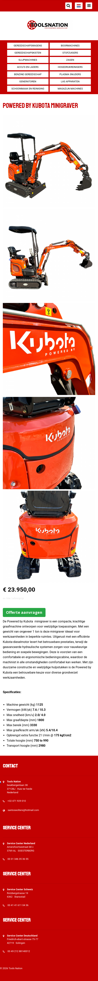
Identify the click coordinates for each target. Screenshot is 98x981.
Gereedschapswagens (28, 45)
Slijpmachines (27, 59)
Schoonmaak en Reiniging (27, 88)
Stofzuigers (70, 52)
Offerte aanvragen (24, 612)
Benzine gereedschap (28, 74)
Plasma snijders (70, 74)
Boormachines (70, 45)
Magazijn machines (70, 88)
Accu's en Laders (28, 67)
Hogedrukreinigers (70, 67)
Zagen (70, 59)
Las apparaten (70, 81)
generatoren (27, 81)
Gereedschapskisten (27, 52)
